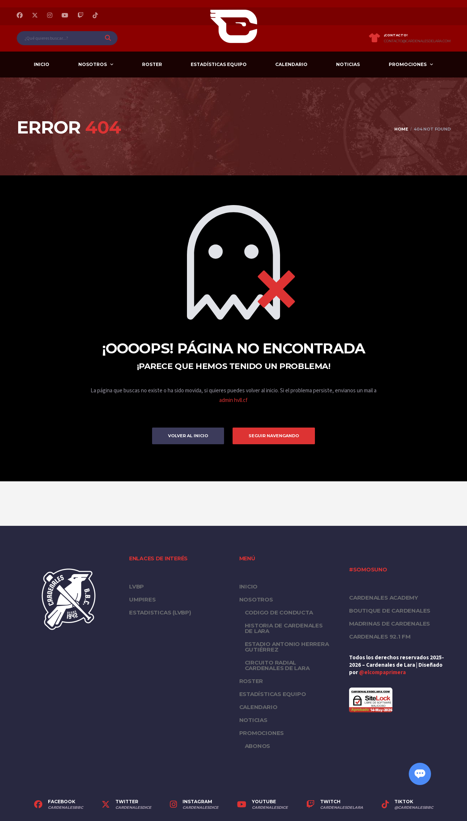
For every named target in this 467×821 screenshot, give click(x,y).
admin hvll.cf (233, 400)
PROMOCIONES (408, 64)
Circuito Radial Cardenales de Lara (277, 665)
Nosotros (92, 64)
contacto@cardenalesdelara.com (417, 41)
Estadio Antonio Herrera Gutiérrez (287, 646)
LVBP (136, 586)
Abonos (257, 745)
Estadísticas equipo (219, 64)
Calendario (291, 64)
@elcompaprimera (382, 672)
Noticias (348, 64)
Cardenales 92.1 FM (380, 636)
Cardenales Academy (383, 597)
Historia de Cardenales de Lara (284, 628)
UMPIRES (142, 599)
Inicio (41, 64)
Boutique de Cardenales (389, 610)
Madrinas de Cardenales (389, 623)
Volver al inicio (188, 435)
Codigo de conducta (279, 612)
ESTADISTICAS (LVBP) (160, 612)
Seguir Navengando (274, 435)
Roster (152, 64)
